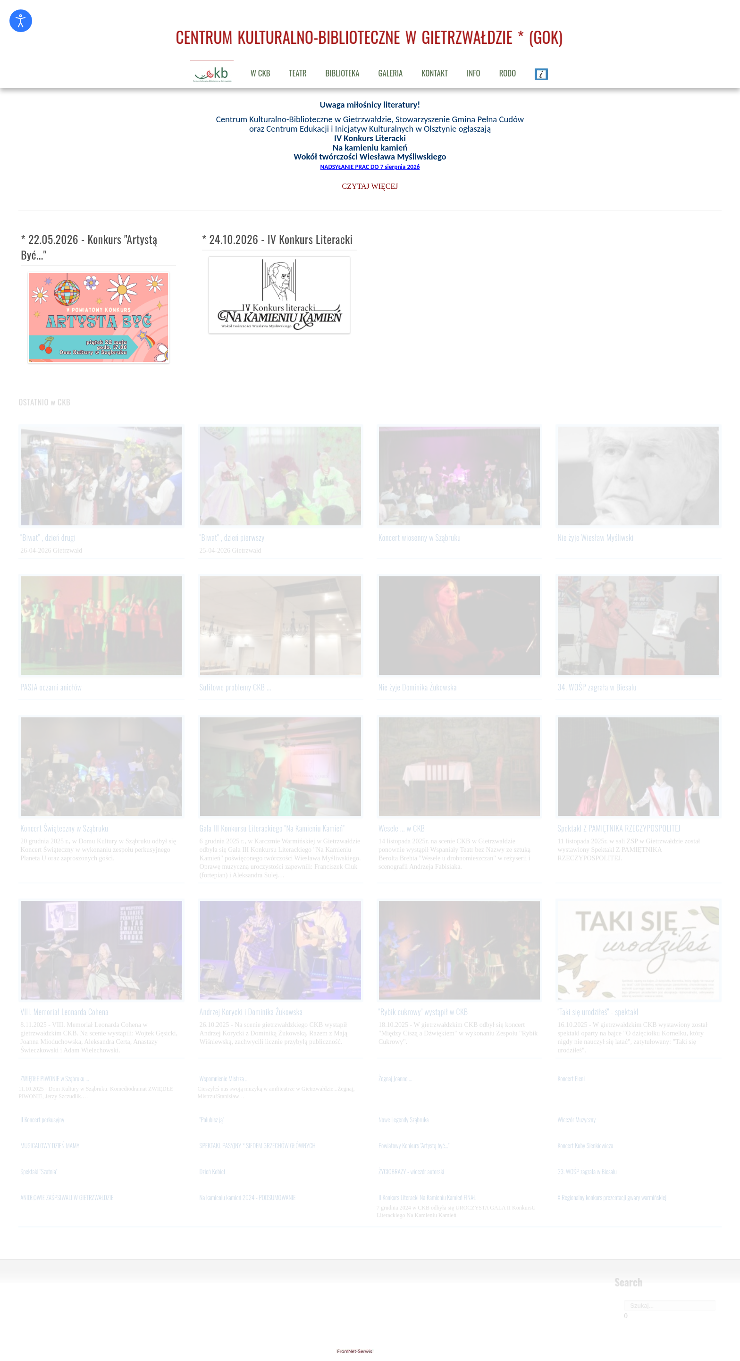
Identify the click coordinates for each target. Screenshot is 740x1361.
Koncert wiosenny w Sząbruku (419, 538)
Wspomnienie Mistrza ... (224, 1079)
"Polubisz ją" (212, 1120)
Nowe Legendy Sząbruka (403, 1120)
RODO (507, 73)
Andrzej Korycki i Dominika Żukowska (251, 1012)
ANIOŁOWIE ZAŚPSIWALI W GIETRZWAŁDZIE (66, 1198)
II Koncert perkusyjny (42, 1120)
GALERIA (390, 73)
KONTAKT (434, 73)
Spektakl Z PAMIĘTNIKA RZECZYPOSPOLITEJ (619, 828)
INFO (473, 73)
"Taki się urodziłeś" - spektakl (597, 1012)
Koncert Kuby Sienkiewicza (585, 1146)
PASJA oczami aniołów (51, 687)
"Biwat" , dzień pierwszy (232, 538)
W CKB (260, 73)
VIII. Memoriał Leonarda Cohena (64, 1012)
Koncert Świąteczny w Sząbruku (64, 828)
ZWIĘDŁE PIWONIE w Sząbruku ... (54, 1079)
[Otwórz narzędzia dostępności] (20, 20)
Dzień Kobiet (213, 1172)
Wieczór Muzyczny (576, 1120)
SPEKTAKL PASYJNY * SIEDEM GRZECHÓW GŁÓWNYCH (258, 1146)
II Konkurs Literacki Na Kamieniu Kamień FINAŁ (427, 1198)
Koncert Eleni (571, 1079)
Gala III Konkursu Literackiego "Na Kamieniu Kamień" (272, 828)
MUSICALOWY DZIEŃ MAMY (49, 1146)
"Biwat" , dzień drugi (48, 538)
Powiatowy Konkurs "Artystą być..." (413, 1146)
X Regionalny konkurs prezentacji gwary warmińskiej (611, 1198)
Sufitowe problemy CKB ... (236, 687)
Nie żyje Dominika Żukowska (417, 687)
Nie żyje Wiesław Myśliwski (595, 538)
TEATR (298, 73)
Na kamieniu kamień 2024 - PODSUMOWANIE (248, 1198)
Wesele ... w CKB (401, 828)
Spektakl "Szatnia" (38, 1172)
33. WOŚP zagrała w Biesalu (586, 1172)
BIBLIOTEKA (343, 73)
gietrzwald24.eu (370, 1351)
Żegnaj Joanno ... (395, 1079)
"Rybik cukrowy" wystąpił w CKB (423, 1012)
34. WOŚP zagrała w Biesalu (597, 687)
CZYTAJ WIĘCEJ (370, 186)
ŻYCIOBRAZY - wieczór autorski (411, 1172)
